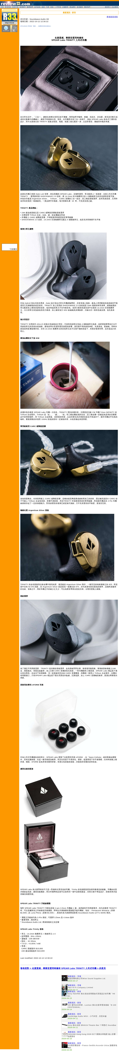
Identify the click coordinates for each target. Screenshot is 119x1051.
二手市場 (58, 7)
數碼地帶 (30, 7)
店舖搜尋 (65, 7)
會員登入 (108, 7)
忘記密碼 (115, 7)
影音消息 (8, 7)
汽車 (47, 7)
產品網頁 (72, 7)
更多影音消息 (112, 17)
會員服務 (80, 7)
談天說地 (37, 7)
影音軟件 (23, 7)
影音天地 (15, 7)
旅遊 (43, 7)
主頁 (2, 7)
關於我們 (87, 7)
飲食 (52, 7)
